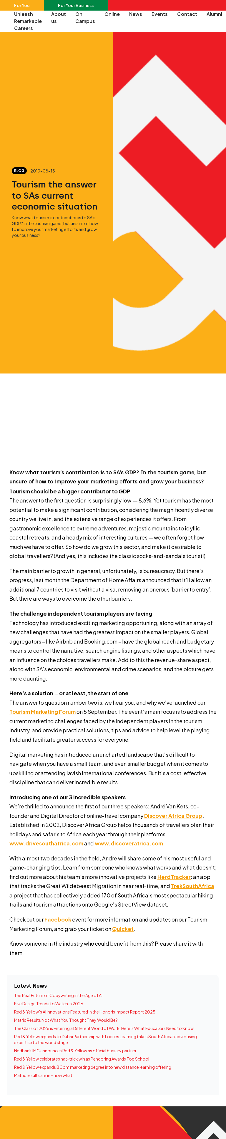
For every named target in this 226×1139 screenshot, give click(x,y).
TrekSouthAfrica (192, 885)
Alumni (214, 14)
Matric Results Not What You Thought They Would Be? (66, 1020)
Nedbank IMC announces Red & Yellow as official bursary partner (75, 1050)
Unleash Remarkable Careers (28, 21)
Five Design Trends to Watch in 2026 (48, 1003)
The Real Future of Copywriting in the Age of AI (58, 995)
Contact (187, 14)
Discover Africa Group (173, 815)
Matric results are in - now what (43, 1075)
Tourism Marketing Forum (42, 711)
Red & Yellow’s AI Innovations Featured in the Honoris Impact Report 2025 (84, 1011)
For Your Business (76, 5)
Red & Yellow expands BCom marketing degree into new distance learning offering (92, 1067)
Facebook (57, 919)
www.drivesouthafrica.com (46, 843)
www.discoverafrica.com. (130, 843)
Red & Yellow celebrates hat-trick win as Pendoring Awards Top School (81, 1058)
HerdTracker (174, 876)
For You (22, 5)
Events (160, 14)
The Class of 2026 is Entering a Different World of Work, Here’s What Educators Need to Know (104, 1028)
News (135, 14)
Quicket (123, 928)
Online (112, 14)
